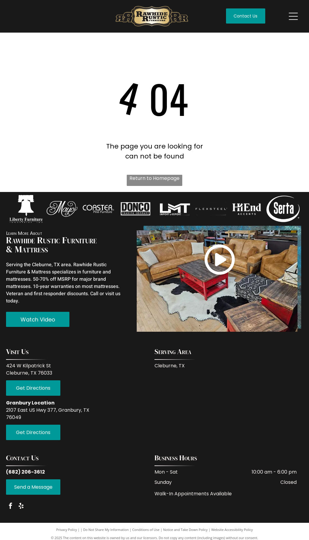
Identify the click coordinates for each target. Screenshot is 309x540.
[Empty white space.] (98, 210)
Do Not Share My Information (106, 532)
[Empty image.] (25, 210)
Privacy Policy (66, 532)
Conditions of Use (146, 532)
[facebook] (10, 508)
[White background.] (62, 210)
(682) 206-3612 (25, 474)
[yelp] (21, 508)
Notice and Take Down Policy (185, 532)
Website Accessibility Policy (232, 532)
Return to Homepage (154, 178)
